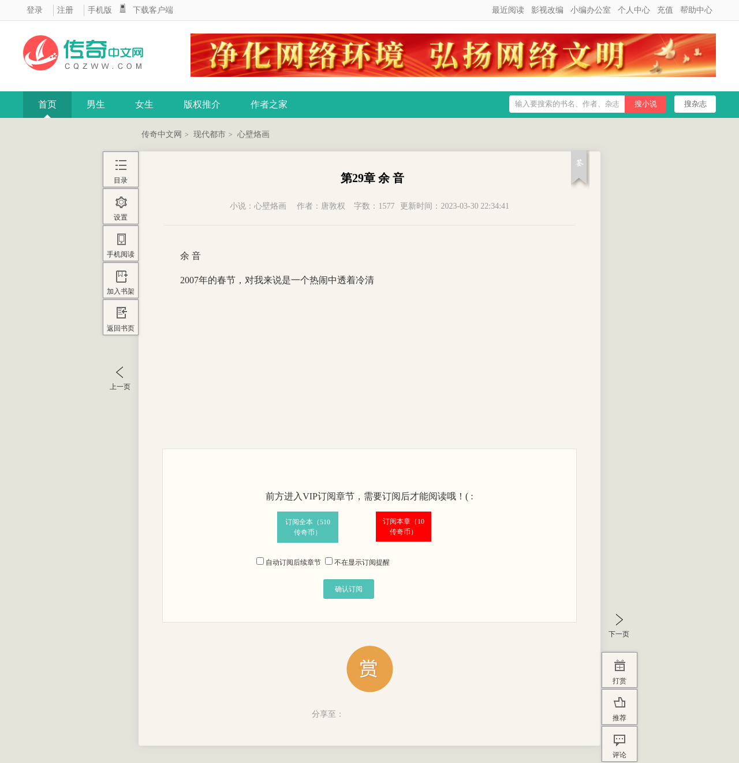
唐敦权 (333, 206)
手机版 (100, 10)
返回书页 (121, 328)
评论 (619, 755)
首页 (47, 104)
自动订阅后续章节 (288, 562)
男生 (96, 104)
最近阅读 (508, 10)
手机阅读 (121, 254)
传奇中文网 (161, 134)
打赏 (619, 681)
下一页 (619, 634)
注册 (65, 10)
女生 (144, 104)
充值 (665, 10)
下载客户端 (153, 10)
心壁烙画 (253, 134)
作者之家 (269, 104)
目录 (121, 180)
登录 (35, 10)
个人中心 (634, 10)
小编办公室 (590, 10)
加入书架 (121, 291)
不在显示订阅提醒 (357, 562)
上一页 (120, 387)
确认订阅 (349, 589)
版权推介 (202, 104)
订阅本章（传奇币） (403, 526)
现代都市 (209, 134)
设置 (121, 217)
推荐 (619, 718)
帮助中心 (696, 10)
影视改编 (547, 10)
